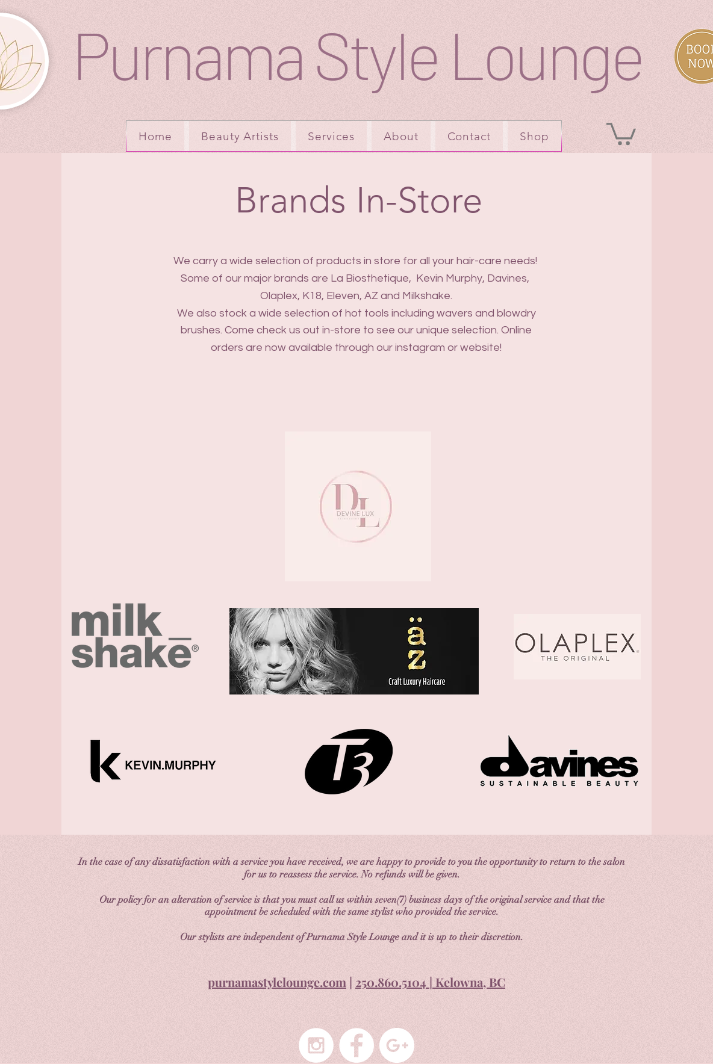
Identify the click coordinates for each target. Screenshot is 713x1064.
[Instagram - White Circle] (316, 1045)
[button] (621, 132)
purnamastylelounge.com (277, 982)
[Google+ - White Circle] (396, 1045)
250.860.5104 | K (399, 982)
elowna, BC (474, 982)
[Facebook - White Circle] (356, 1045)
